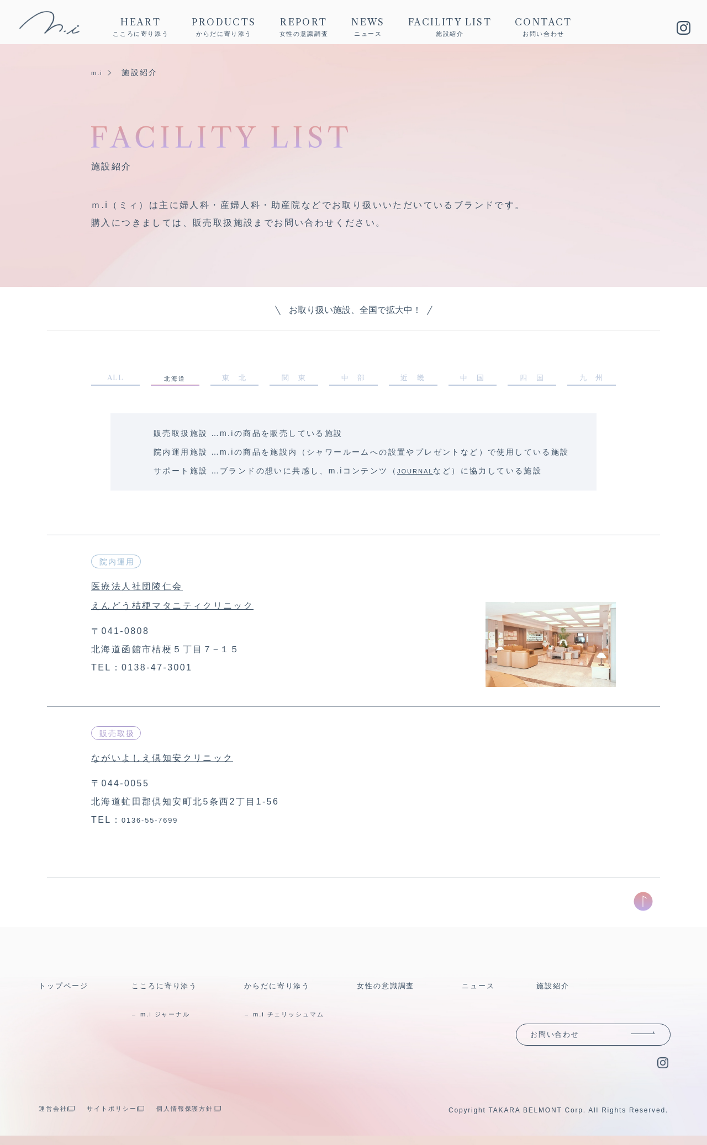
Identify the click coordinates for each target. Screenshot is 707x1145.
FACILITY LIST (450, 28)
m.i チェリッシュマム (300, 1017)
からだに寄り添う (284, 989)
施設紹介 (556, 989)
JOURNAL (419, 474)
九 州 (591, 379)
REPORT (304, 28)
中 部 (353, 379)
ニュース (482, 989)
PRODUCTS (224, 28)
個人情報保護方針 (217, 1117)
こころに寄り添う (172, 989)
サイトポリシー (128, 1117)
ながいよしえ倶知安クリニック (180, 761)
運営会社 (57, 1117)
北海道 (174, 380)
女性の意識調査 (392, 989)
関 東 (294, 379)
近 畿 (413, 379)
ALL (115, 379)
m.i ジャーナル (174, 1017)
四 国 (532, 379)
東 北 (234, 379)
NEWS (368, 28)
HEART (140, 28)
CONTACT (543, 28)
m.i (98, 72)
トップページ (69, 989)
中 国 (472, 379)
